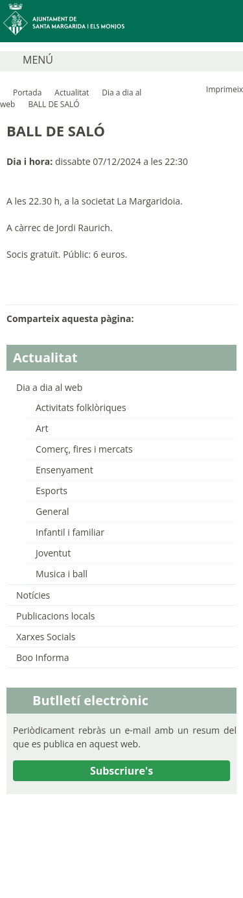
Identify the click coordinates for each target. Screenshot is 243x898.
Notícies (33, 595)
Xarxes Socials (45, 636)
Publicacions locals (55, 616)
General (52, 511)
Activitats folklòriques (81, 407)
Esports (51, 490)
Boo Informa (42, 657)
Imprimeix (224, 89)
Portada (27, 92)
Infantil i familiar (70, 532)
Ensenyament (64, 470)
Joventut (53, 553)
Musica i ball (61, 573)
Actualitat (71, 92)
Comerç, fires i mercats (84, 449)
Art (42, 428)
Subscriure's (121, 771)
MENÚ (38, 60)
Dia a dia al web (49, 387)
